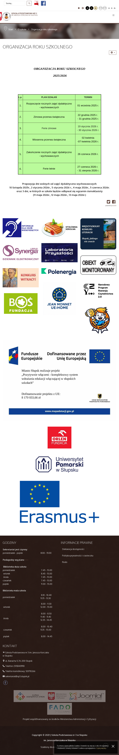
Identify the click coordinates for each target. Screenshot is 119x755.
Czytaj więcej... (101, 748)
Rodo (64, 562)
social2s (114, 205)
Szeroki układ (104, 8)
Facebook (5, 683)
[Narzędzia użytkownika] (112, 52)
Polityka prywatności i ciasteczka (77, 555)
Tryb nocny (83, 8)
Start (10, 29)
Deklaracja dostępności (73, 549)
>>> (26, 560)
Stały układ (100, 8)
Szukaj (29, 3)
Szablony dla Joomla (50, 747)
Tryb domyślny (79, 8)
